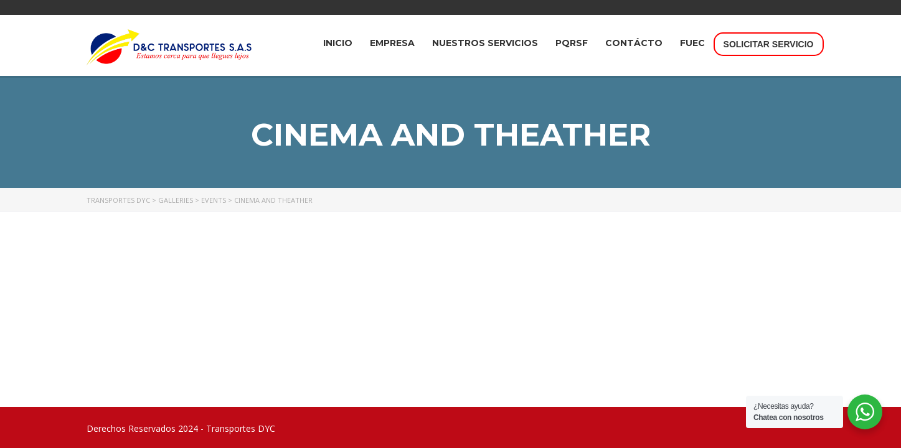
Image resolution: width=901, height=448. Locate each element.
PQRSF (571, 43)
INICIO (337, 43)
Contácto (634, 43)
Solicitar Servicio (769, 44)
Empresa (392, 43)
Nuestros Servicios (485, 43)
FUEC (692, 43)
